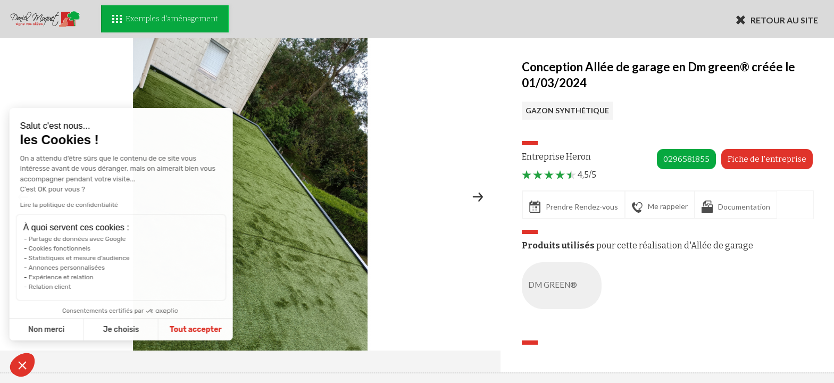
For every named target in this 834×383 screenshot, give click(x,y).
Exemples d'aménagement (165, 18)
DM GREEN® (563, 285)
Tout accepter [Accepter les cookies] (142, 329)
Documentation (736, 207)
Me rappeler (660, 207)
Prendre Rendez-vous (573, 207)
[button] (22, 365)
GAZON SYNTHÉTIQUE (567, 110)
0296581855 (686, 159)
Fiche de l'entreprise (767, 159)
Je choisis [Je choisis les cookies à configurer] (68, 329)
